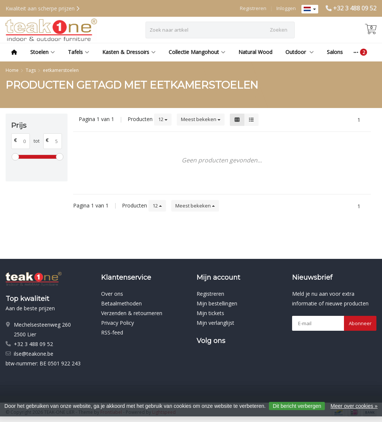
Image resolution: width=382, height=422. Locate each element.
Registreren (253, 8)
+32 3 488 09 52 (354, 8)
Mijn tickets (210, 313)
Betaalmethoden (121, 303)
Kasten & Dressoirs (129, 51)
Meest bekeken (200, 119)
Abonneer (360, 323)
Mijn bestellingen (217, 303)
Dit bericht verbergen (297, 406)
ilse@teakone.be (33, 353)
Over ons (112, 293)
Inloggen (286, 8)
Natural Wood (255, 51)
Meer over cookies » (354, 406)
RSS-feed (112, 332)
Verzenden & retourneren (131, 313)
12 (162, 119)
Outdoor (299, 51)
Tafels (78, 51)
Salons (335, 51)
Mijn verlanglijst (215, 322)
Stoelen (42, 51)
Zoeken (278, 29)
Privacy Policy (117, 322)
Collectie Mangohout (197, 51)
